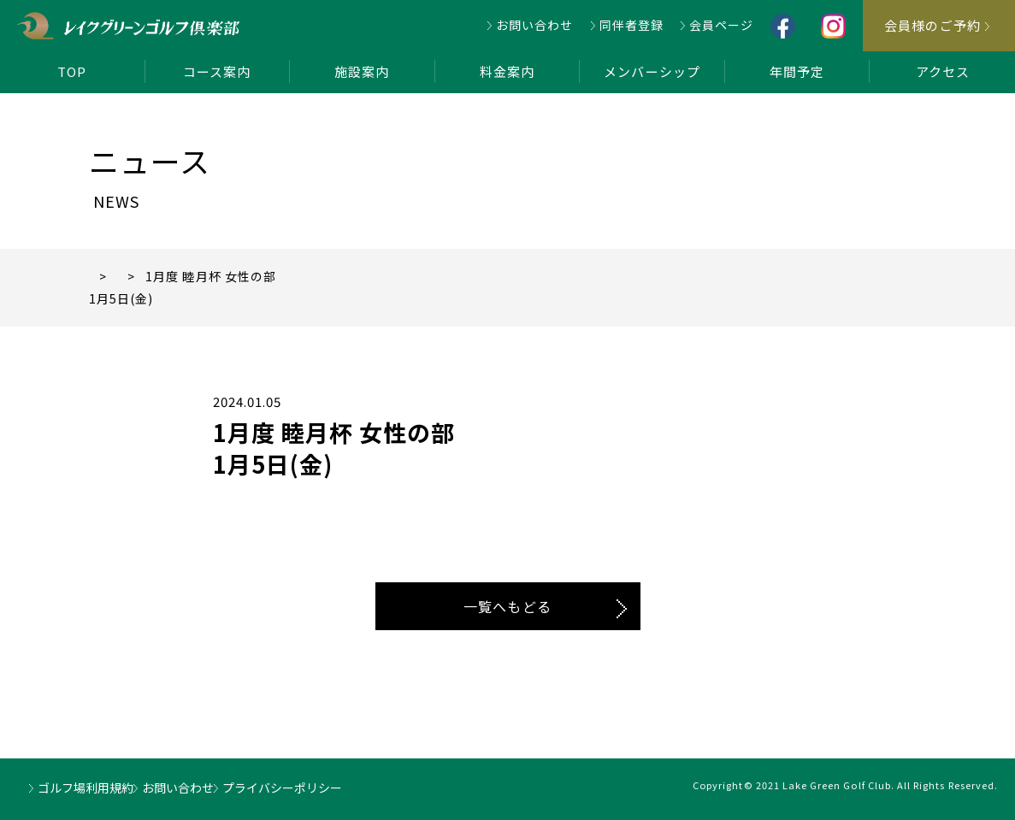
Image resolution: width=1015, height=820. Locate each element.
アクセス (943, 71)
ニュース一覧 (183, 276)
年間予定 (797, 71)
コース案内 (217, 71)
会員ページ (721, 24)
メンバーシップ (651, 71)
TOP (71, 71)
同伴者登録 (631, 24)
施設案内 (361, 71)
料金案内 (507, 71)
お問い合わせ (534, 24)
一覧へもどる (507, 606)
